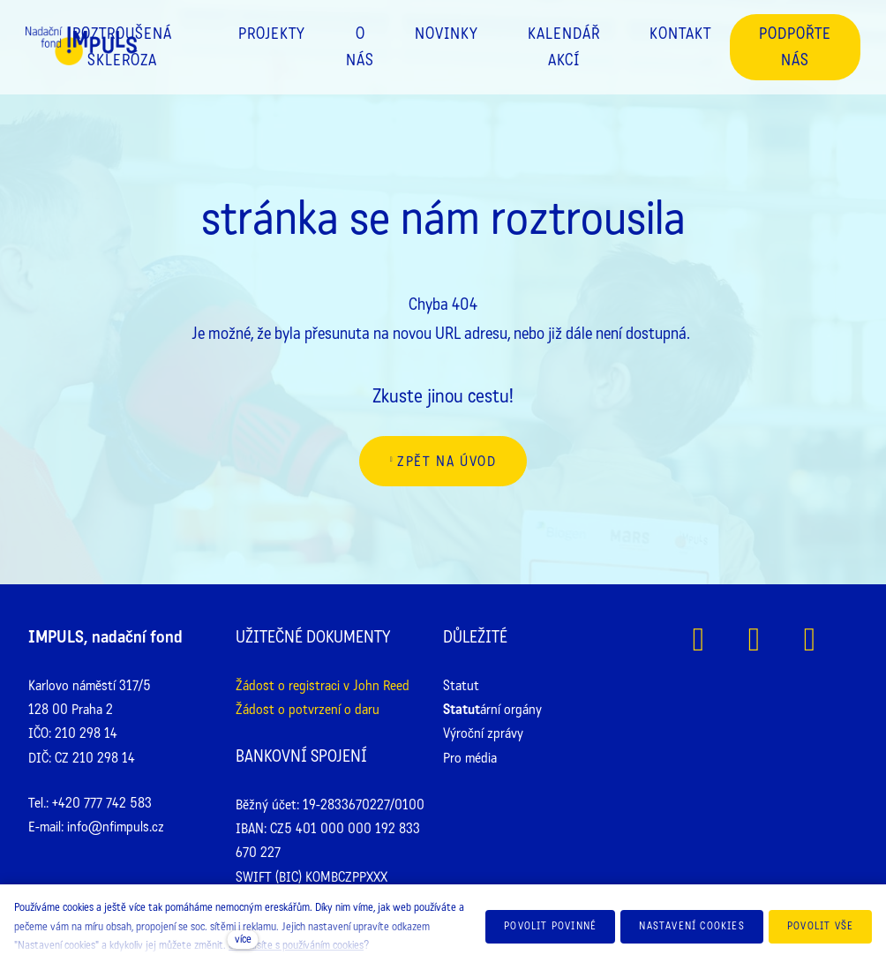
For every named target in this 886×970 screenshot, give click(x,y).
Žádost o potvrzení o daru (307, 709)
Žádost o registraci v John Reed (322, 685)
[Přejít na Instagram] (754, 639)
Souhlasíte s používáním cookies (296, 945)
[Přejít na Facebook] (698, 639)
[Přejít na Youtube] (809, 639)
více (243, 939)
